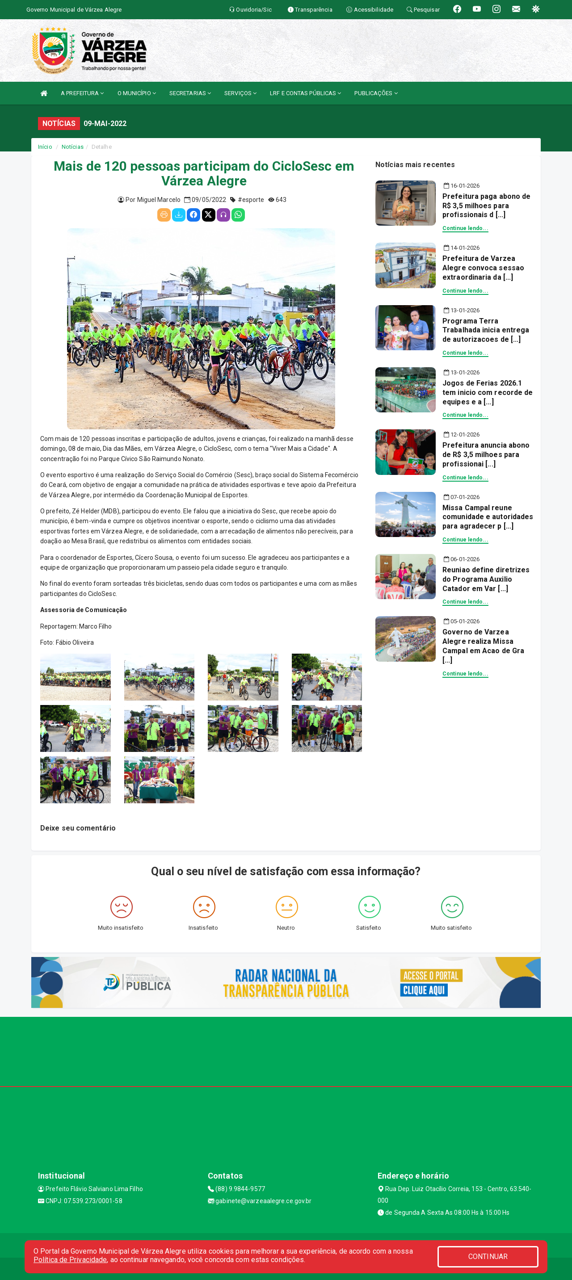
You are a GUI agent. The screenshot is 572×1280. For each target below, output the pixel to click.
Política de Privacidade (70, 1259)
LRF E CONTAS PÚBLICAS (305, 93)
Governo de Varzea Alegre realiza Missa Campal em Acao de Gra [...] (483, 646)
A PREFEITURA (82, 93)
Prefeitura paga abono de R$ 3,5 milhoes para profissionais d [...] (486, 205)
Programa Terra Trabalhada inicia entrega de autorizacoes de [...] (486, 330)
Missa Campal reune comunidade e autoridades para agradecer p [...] (487, 517)
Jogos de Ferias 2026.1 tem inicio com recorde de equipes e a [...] (487, 392)
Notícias (73, 146)
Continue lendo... (465, 228)
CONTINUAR (488, 1256)
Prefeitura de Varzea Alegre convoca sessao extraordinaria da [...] (483, 267)
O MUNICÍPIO (137, 93)
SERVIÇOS (240, 93)
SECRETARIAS (190, 93)
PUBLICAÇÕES (375, 93)
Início (45, 146)
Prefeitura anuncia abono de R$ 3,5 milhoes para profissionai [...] (486, 454)
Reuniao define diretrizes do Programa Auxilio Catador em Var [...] (486, 579)
